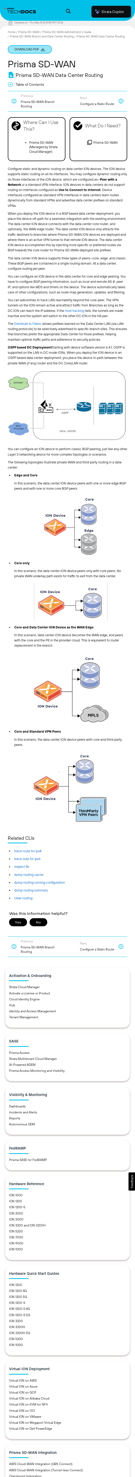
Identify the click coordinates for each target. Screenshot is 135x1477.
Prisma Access (19, 1053)
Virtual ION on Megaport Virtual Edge (35, 1423)
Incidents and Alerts (23, 1112)
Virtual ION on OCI (22, 1411)
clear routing (23, 898)
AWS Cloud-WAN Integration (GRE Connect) (40, 1464)
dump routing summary (31, 890)
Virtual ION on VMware (25, 1417)
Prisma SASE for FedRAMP (28, 1160)
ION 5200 (16, 1231)
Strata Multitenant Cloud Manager (33, 1059)
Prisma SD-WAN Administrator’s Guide (66, 32)
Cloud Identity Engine (24, 999)
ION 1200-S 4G (19, 1309)
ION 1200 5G (18, 1297)
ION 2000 (16, 1213)
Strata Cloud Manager (24, 987)
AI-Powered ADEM (22, 1065)
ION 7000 (16, 1237)
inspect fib (21, 867)
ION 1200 (15, 1201)
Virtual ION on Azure (23, 1386)
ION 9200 (16, 1249)
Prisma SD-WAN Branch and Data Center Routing (41, 36)
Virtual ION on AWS (23, 1380)
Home (11, 32)
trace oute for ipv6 (27, 859)
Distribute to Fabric (28, 324)
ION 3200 (16, 1321)
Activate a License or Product (29, 993)
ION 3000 (16, 1219)
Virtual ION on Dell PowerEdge (30, 1428)
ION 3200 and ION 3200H (27, 1225)
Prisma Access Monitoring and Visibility (37, 1071)
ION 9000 (16, 1243)
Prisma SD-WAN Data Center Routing (100, 36)
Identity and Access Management (32, 1011)
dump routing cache (28, 875)
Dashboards (17, 1106)
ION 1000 (16, 1195)
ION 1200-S (17, 1207)
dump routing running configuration (39, 882)
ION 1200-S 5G (19, 1315)
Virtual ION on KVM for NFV (28, 1404)
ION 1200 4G (18, 1291)
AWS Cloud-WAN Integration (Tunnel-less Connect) (46, 1470)
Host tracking (74, 311)
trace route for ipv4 (28, 851)
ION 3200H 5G (19, 1333)
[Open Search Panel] (68, 12)
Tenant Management (23, 1017)
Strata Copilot (109, 12)
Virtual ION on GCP (22, 1392)
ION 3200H (17, 1327)
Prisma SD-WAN (28, 32)
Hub (12, 1005)
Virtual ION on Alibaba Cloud (29, 1398)
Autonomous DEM (22, 1124)
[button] (132, 1181)
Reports (14, 1118)
